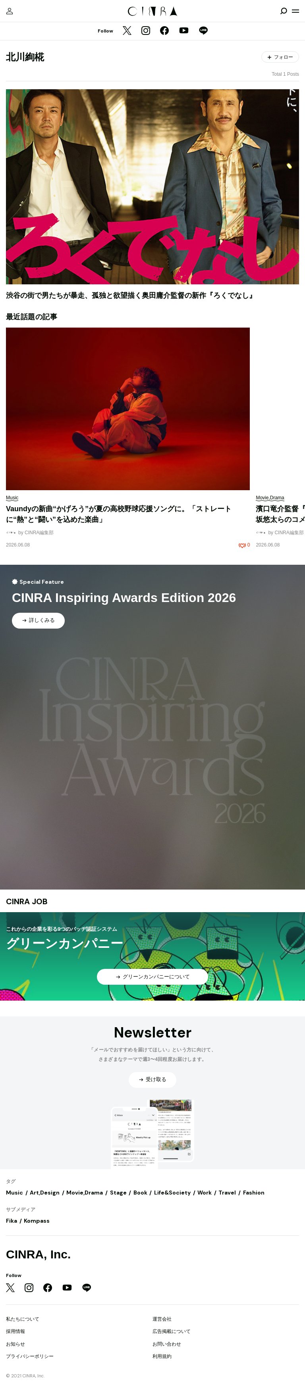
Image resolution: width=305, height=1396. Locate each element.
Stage (118, 1192)
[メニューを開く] (295, 11)
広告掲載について (171, 1331)
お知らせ (15, 1344)
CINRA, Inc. (38, 1254)
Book (140, 1192)
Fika (11, 1220)
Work (204, 1192)
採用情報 (15, 1331)
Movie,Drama (84, 1192)
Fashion (253, 1192)
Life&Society (172, 1192)
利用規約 (162, 1356)
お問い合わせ (166, 1344)
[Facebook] (164, 31)
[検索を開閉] (284, 11)
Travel (227, 1192)
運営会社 (162, 1319)
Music (14, 1192)
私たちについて (22, 1319)
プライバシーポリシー (30, 1356)
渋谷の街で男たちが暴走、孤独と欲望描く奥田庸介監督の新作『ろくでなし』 (131, 295)
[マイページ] (9, 11)
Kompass (37, 1220)
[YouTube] (184, 31)
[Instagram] (145, 31)
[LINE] (203, 31)
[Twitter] (127, 31)
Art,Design (45, 1192)
